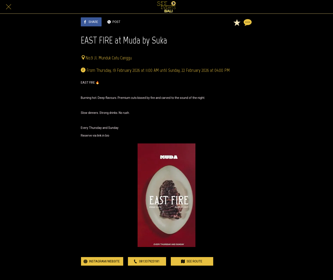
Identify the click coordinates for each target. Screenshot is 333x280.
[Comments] (247, 22)
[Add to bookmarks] (237, 22)
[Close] (8, 6)
